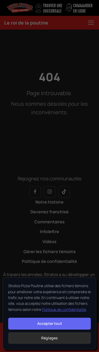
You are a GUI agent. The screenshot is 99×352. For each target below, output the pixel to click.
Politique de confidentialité (64, 309)
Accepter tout (49, 323)
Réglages (49, 337)
